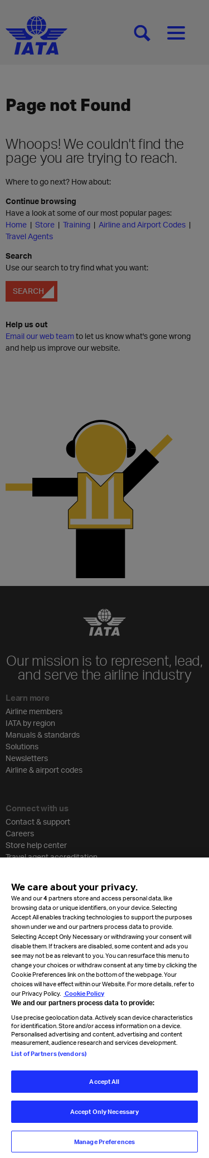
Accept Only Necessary (104, 1117)
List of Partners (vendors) (48, 1059)
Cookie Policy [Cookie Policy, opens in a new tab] (84, 999)
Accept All (104, 1087)
